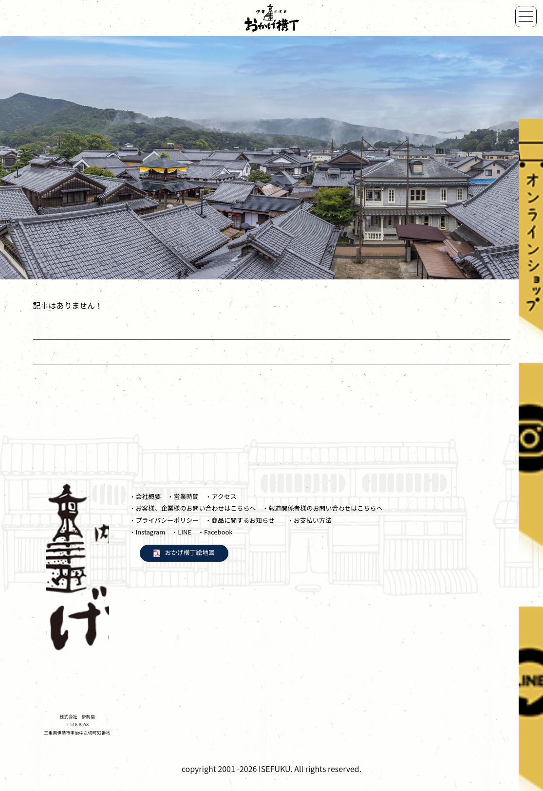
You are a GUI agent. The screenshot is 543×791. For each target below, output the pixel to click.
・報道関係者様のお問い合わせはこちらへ (322, 508)
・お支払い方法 (309, 520)
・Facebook (215, 531)
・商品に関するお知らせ (243, 520)
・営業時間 (183, 496)
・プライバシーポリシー (164, 520)
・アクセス (220, 496)
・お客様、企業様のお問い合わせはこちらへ (193, 508)
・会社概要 (145, 496)
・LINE (181, 531)
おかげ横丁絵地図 (190, 552)
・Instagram (148, 531)
